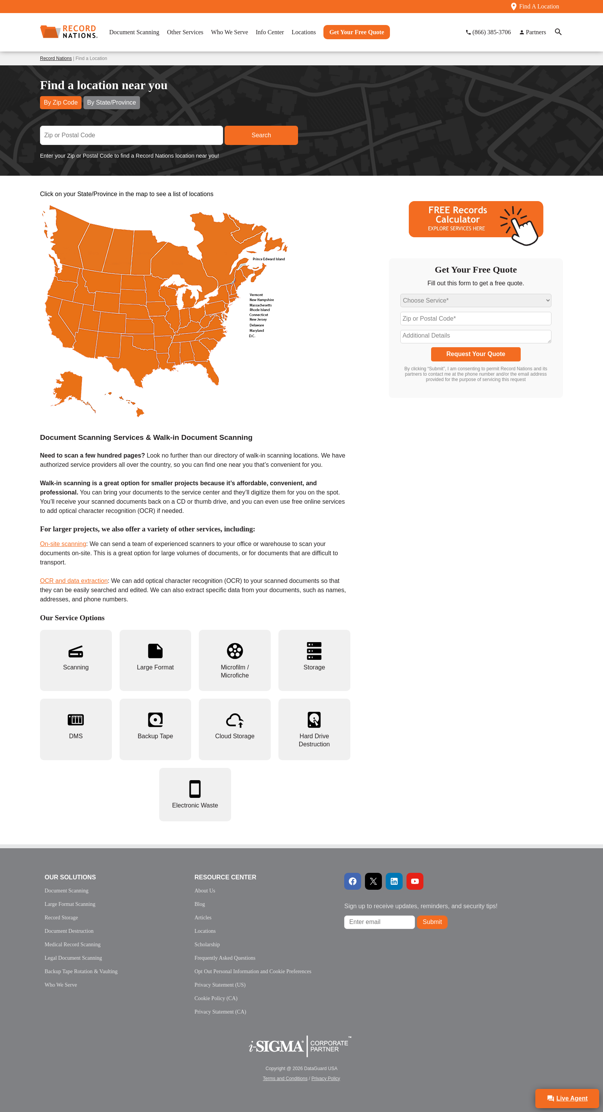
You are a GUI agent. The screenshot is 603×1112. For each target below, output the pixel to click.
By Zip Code (61, 102)
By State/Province (111, 102)
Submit (432, 922)
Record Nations (56, 58)
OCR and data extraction (74, 581)
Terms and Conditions (285, 1078)
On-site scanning (63, 544)
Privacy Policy (325, 1078)
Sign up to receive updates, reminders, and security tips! (420, 906)
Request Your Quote (475, 354)
